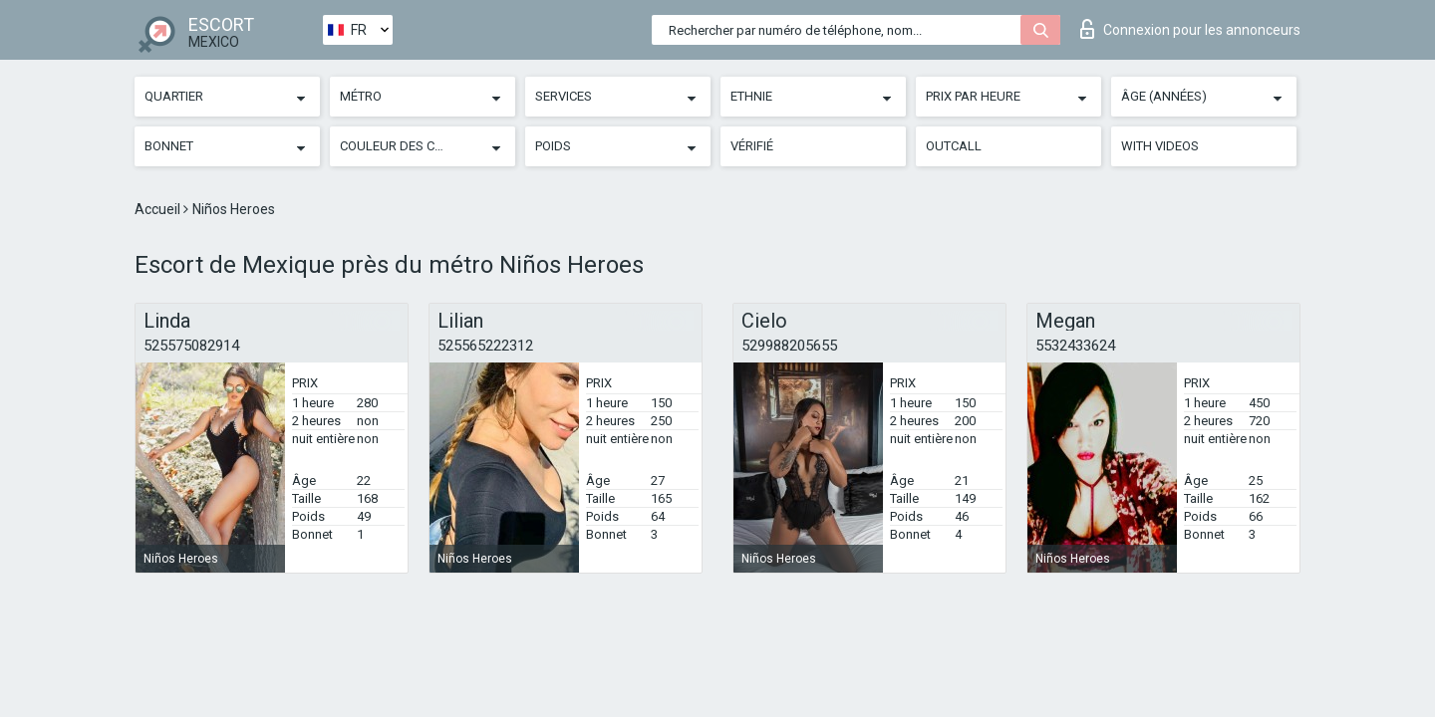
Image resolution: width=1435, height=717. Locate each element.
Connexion (1190, 29)
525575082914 (191, 346)
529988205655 (789, 346)
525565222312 (485, 346)
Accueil (159, 209)
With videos (1160, 145)
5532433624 (1075, 346)
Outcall (954, 145)
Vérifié (751, 145)
